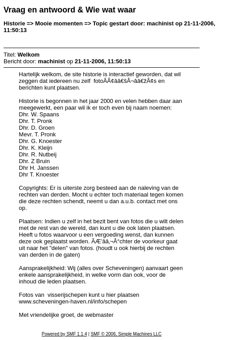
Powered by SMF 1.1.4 (64, 334)
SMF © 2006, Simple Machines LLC (125, 334)
